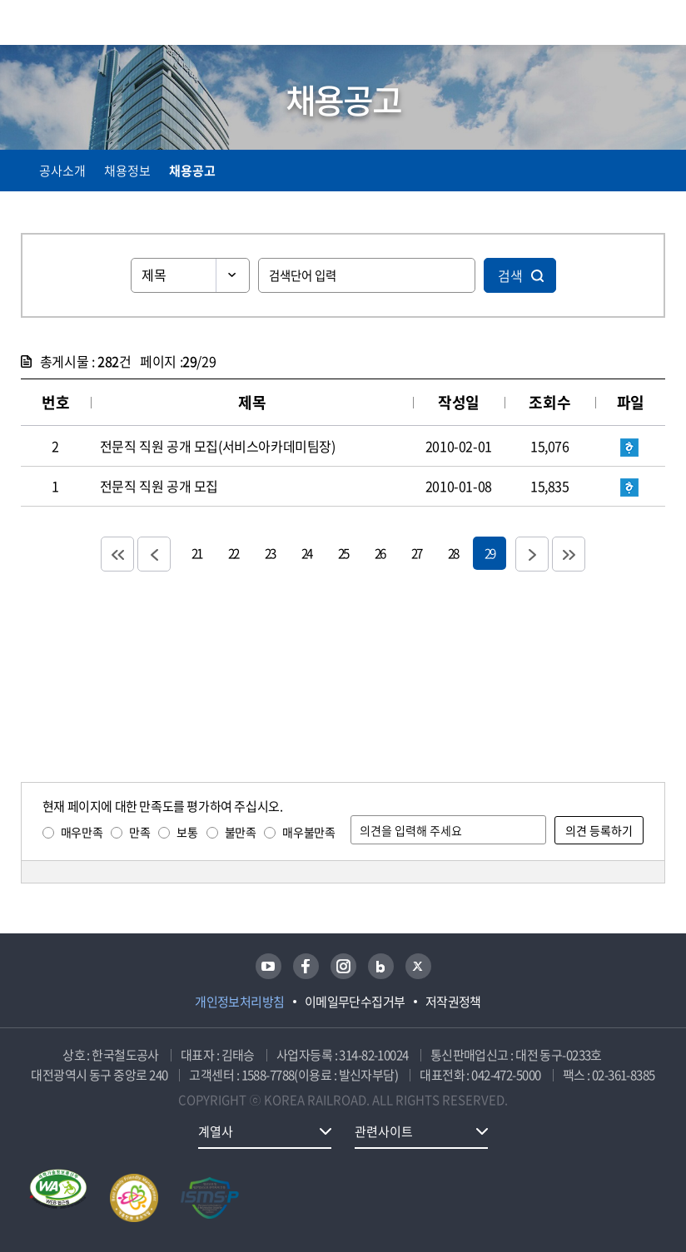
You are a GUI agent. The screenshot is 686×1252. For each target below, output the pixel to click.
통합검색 (621, 25)
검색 (510, 275)
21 (196, 552)
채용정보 (127, 170)
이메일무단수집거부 (355, 1001)
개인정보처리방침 (240, 1001)
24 (306, 552)
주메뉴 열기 (655, 24)
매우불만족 (308, 832)
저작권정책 (453, 1001)
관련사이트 (384, 1131)
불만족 (240, 832)
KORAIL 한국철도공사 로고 (86, 22)
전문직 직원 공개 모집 (159, 486)
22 (233, 552)
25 (343, 552)
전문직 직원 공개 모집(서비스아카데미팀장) (218, 446)
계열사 (215, 1131)
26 (380, 552)
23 (270, 552)
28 (453, 552)
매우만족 (81, 832)
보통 (186, 832)
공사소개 (62, 170)
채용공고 (192, 170)
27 (416, 552)
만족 (139, 832)
